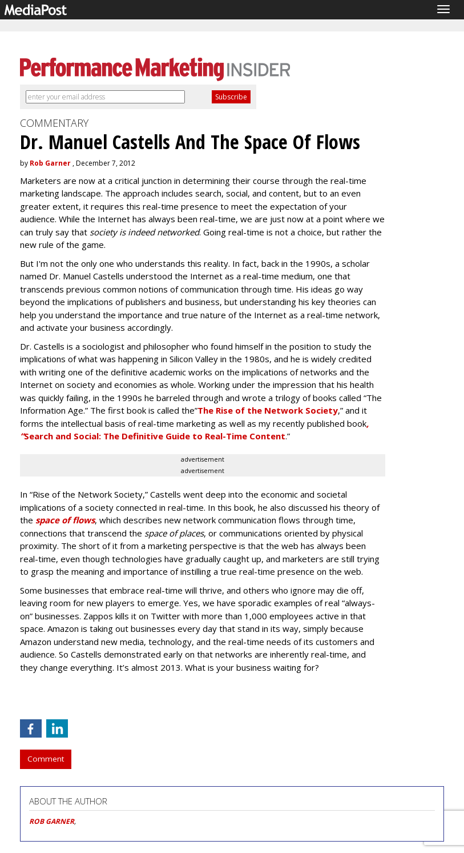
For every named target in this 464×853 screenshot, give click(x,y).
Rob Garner (50, 163)
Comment (45, 759)
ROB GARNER (51, 821)
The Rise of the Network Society (267, 410)
